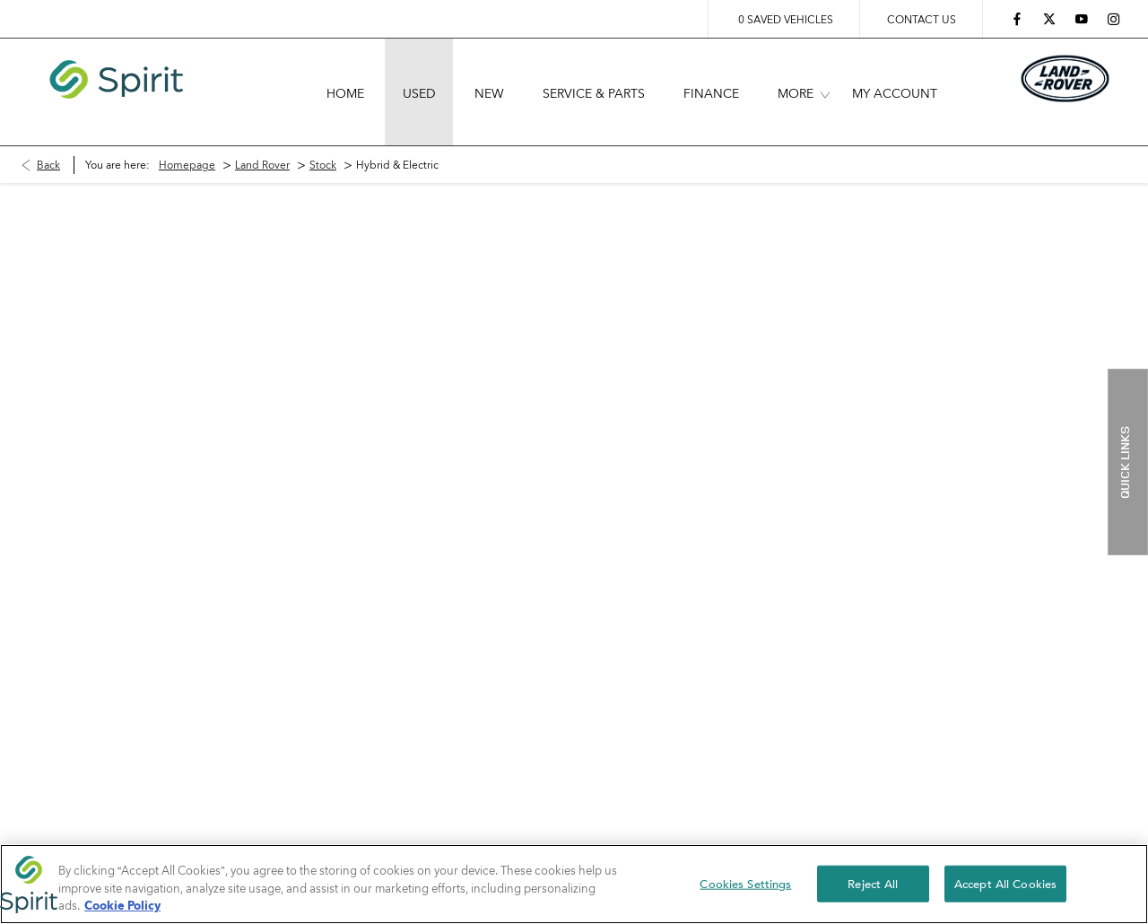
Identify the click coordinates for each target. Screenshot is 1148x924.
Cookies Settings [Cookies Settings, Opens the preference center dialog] (745, 883)
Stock (322, 139)
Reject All (873, 883)
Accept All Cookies (1005, 883)
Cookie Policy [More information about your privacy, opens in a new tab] (122, 905)
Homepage (187, 139)
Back (48, 139)
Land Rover (262, 139)
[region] (574, 884)
